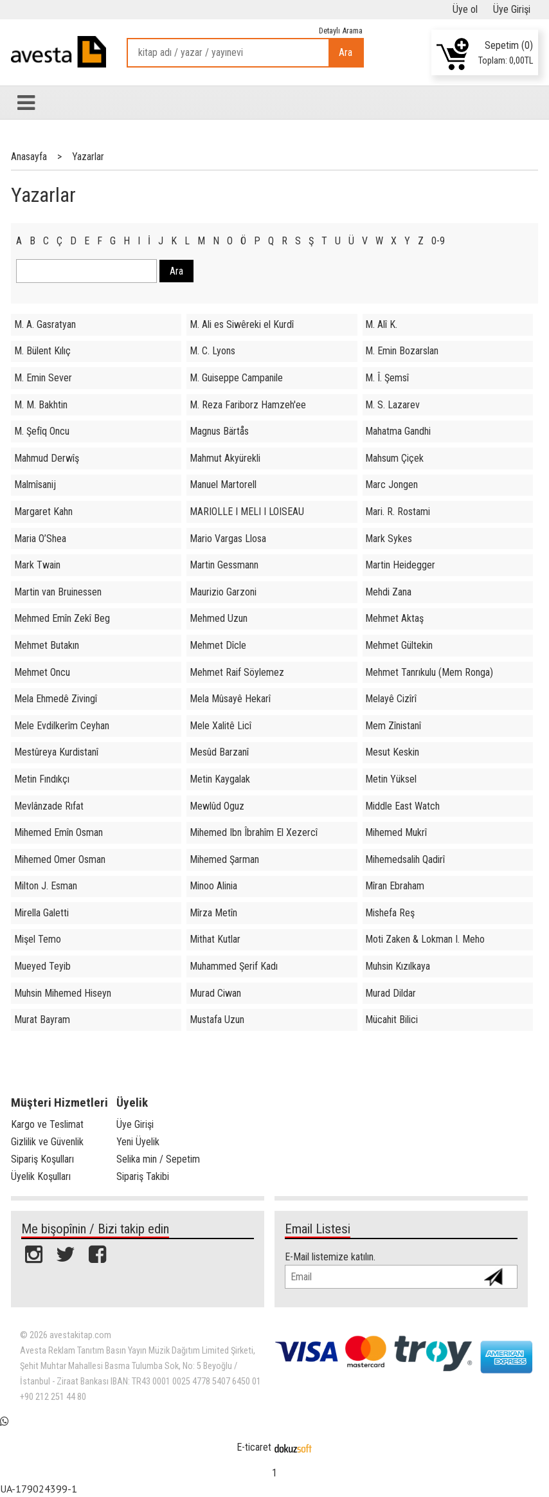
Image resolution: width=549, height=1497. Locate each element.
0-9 (438, 241)
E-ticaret (254, 1447)
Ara (345, 52)
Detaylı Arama (341, 30)
